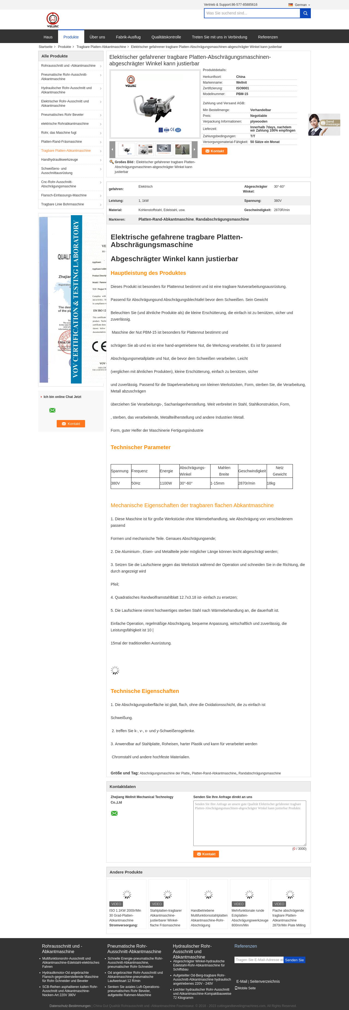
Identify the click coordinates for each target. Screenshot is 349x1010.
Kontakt (217, 151)
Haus (48, 37)
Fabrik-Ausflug (128, 37)
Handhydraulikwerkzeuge (59, 160)
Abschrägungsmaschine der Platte (165, 773)
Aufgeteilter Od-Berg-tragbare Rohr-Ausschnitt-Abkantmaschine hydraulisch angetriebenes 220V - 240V (202, 979)
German (303, 5)
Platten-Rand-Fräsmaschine (61, 142)
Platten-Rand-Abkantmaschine (214, 773)
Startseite (46, 47)
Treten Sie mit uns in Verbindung (219, 37)
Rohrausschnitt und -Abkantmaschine (68, 66)
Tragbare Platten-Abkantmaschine (101, 47)
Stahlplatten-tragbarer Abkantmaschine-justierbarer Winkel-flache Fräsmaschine (166, 918)
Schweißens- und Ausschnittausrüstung (57, 171)
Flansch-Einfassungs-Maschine (64, 195)
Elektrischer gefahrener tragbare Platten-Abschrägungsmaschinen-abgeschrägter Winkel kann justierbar (155, 167)
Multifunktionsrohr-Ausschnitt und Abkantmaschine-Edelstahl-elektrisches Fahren (70, 963)
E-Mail (241, 981)
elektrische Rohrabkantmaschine (65, 124)
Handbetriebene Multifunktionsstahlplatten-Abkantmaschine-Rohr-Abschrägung (209, 918)
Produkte (71, 37)
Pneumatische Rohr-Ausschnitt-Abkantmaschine (64, 77)
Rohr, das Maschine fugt (58, 133)
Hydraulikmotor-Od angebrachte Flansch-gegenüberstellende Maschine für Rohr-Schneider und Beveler (70, 977)
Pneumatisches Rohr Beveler (62, 115)
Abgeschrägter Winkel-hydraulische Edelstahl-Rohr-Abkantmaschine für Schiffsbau (199, 965)
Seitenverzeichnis (265, 981)
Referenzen (268, 37)
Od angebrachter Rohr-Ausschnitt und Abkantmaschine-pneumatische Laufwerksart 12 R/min (135, 977)
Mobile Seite (245, 988)
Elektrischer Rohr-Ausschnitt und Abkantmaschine (65, 103)
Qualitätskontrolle (166, 37)
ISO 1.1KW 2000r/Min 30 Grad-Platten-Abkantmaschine (125, 915)
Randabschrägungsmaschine (260, 773)
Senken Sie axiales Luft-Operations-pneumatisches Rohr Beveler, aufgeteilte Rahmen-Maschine (134, 991)
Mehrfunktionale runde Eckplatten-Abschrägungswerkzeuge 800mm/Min (250, 918)
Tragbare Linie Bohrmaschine (62, 204)
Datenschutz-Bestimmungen (70, 1006)
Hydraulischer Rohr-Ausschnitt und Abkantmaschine (66, 90)
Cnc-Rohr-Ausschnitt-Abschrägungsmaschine (58, 184)
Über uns (97, 37)
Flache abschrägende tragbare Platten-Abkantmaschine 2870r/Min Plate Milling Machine (288, 920)
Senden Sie (294, 960)
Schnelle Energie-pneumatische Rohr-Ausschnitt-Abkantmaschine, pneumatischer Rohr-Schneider (135, 963)
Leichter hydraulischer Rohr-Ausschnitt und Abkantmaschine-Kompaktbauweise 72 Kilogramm (202, 994)
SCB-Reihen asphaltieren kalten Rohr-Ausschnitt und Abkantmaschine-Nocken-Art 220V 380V (70, 991)
